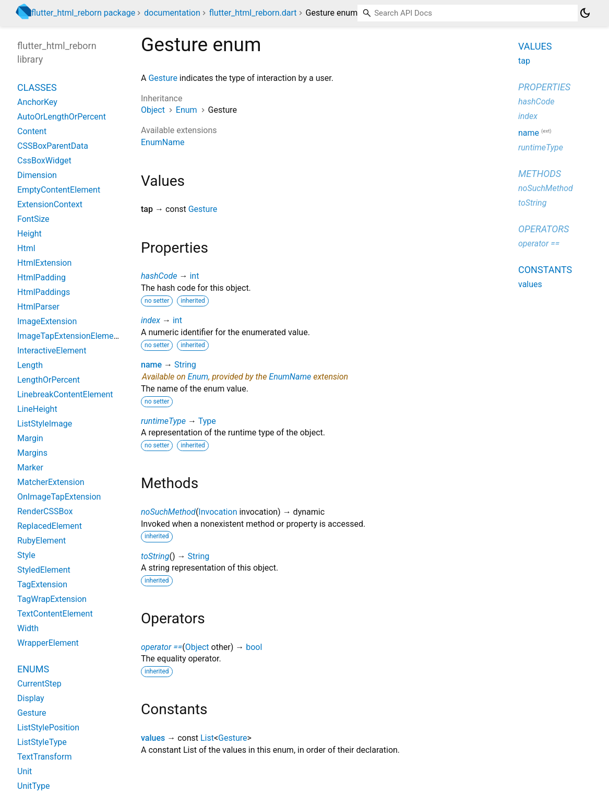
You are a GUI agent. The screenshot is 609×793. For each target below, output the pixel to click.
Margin (30, 438)
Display (30, 698)
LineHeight (37, 409)
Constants (545, 269)
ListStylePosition (48, 727)
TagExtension (42, 584)
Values (535, 46)
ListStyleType (42, 742)
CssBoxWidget (44, 160)
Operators (543, 228)
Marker (30, 467)
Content (31, 131)
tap (524, 61)
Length (30, 365)
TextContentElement (55, 614)
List (207, 738)
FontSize (33, 219)
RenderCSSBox (45, 511)
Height (29, 234)
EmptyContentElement (58, 190)
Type (207, 421)
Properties (544, 86)
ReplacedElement (49, 526)
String (185, 365)
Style (26, 555)
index (150, 320)
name (151, 365)
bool (254, 647)
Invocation (217, 512)
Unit (24, 771)
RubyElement (41, 541)
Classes (37, 87)
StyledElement (43, 570)
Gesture (162, 78)
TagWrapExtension (52, 599)
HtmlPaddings (43, 292)
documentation (172, 13)
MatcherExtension (51, 482)
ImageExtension (47, 321)
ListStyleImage (44, 424)
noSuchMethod (168, 512)
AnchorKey (37, 102)
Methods (539, 173)
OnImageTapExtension (59, 497)
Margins (32, 453)
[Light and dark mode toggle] (585, 13)
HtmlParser (38, 307)
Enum (186, 110)
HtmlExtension (44, 263)
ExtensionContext (49, 204)
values (153, 738)
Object (153, 110)
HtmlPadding (41, 277)
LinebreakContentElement (65, 394)
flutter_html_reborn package (83, 13)
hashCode (159, 276)
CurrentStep (39, 684)
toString (155, 556)
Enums (33, 669)
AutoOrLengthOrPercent (61, 117)
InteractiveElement (51, 351)
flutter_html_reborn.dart (253, 13)
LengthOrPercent (48, 380)
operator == (161, 647)
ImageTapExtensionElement (69, 336)
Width (28, 628)
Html (26, 248)
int (194, 276)
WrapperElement (48, 643)
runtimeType (163, 421)
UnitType (33, 786)
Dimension (37, 175)
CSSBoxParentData (52, 146)
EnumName (162, 142)
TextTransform (44, 757)
